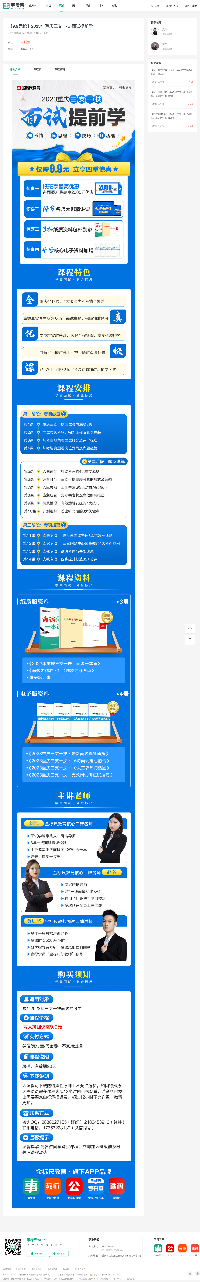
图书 (75, 5)
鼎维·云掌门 (80, 1269)
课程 (61, 5)
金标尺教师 (52, 1269)
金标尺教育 (21, 1269)
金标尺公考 (36, 1269)
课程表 (37, 69)
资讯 (114, 5)
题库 (88, 5)
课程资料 (59, 69)
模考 (101, 5)
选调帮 (66, 1269)
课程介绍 (15, 69)
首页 (48, 5)
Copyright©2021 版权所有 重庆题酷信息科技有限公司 (26, 1274)
